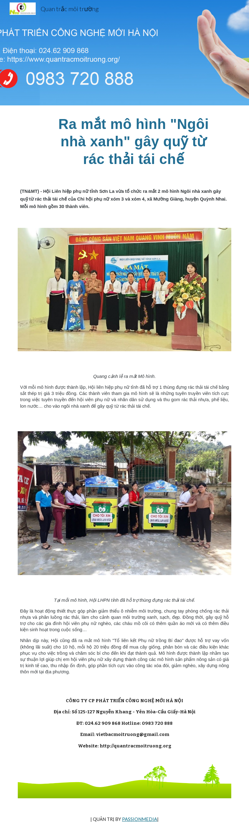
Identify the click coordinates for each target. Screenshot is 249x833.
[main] (133, 141)
